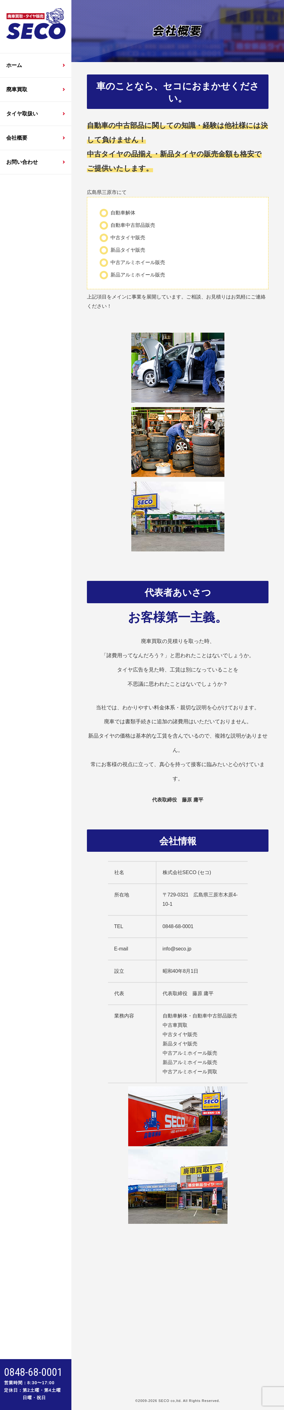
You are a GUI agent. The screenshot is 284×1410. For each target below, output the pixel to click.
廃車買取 (16, 89)
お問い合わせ (22, 162)
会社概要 (16, 138)
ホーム (14, 65)
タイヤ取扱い (22, 114)
